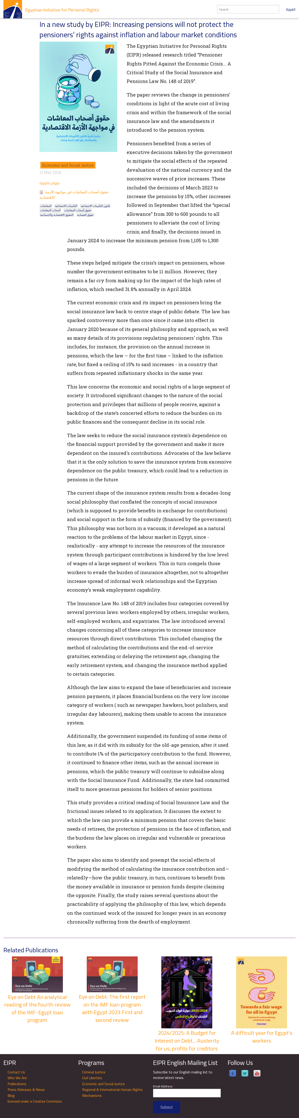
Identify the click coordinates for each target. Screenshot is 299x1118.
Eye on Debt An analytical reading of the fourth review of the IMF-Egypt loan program (37, 1008)
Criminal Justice (93, 1072)
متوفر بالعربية (49, 183)
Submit (166, 1107)
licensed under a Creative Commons (35, 1101)
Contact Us (16, 1072)
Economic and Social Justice (68, 165)
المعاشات (45, 206)
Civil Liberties (92, 1077)
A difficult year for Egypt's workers (261, 1037)
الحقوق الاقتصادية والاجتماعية (56, 215)
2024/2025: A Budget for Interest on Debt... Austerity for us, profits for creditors (187, 1040)
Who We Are (17, 1077)
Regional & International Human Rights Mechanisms (112, 1092)
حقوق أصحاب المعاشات (77, 210)
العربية (291, 9)
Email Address (164, 1086)
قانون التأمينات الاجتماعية (95, 206)
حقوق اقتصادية (85, 215)
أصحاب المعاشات (50, 210)
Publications (17, 1083)
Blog (11, 1095)
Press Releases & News (26, 1089)
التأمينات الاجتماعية (66, 206)
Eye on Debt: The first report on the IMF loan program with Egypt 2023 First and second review (112, 1008)
